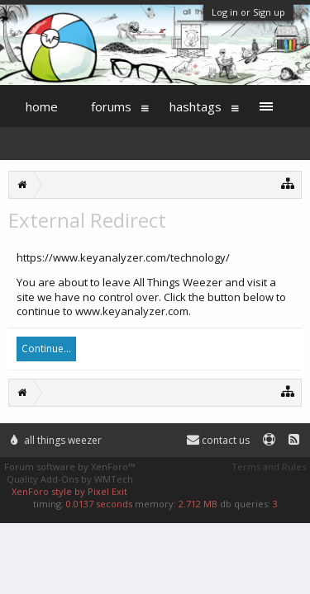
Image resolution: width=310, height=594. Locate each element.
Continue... (46, 349)
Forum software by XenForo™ (69, 466)
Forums (111, 106)
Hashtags (195, 106)
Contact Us (218, 440)
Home (42, 106)
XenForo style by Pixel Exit (69, 491)
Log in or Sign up (248, 12)
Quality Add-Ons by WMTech (70, 479)
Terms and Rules (268, 466)
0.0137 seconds (99, 503)
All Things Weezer (56, 440)
